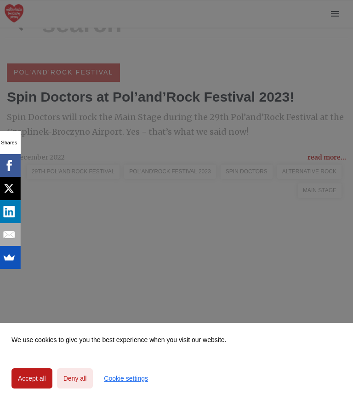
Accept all (32, 378)
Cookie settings (126, 378)
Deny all (75, 378)
